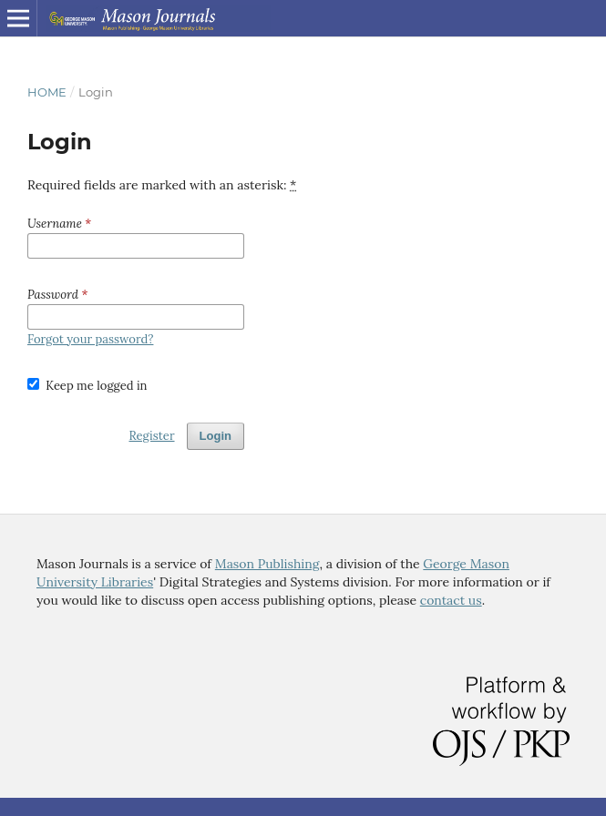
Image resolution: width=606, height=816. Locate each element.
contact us (451, 600)
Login (215, 436)
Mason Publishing (267, 564)
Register (151, 436)
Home (47, 92)
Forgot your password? (90, 339)
